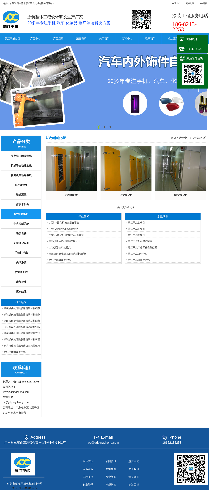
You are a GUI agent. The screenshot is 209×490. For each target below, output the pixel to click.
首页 (173, 137)
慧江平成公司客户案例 (140, 241)
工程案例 (88, 476)
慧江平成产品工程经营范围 (142, 247)
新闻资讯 (111, 461)
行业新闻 (111, 476)
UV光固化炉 (21, 213)
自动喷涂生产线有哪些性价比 (64, 241)
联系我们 (176, 3)
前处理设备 (21, 184)
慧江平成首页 (12, 38)
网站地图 (190, 3)
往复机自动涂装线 (21, 175)
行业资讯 (88, 484)
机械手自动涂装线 (21, 165)
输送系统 (21, 194)
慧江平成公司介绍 (137, 253)
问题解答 (111, 484)
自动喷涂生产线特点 (60, 247)
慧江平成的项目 (136, 222)
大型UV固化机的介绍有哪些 (64, 222)
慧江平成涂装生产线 (15, 351)
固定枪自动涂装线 (21, 155)
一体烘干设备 (21, 204)
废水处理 (21, 291)
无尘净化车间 (21, 243)
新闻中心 (127, 38)
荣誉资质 (81, 38)
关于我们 (104, 38)
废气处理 (21, 281)
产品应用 (58, 38)
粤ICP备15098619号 (24, 487)
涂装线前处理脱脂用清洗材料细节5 (68, 253)
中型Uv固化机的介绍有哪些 (64, 228)
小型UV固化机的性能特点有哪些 (66, 235)
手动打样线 (21, 252)
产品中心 (35, 38)
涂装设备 (88, 469)
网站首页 (88, 461)
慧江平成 (134, 461)
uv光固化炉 (71, 195)
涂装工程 (134, 484)
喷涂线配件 (21, 272)
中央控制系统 (21, 223)
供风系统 (21, 262)
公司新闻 (111, 469)
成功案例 (173, 38)
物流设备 (21, 233)
